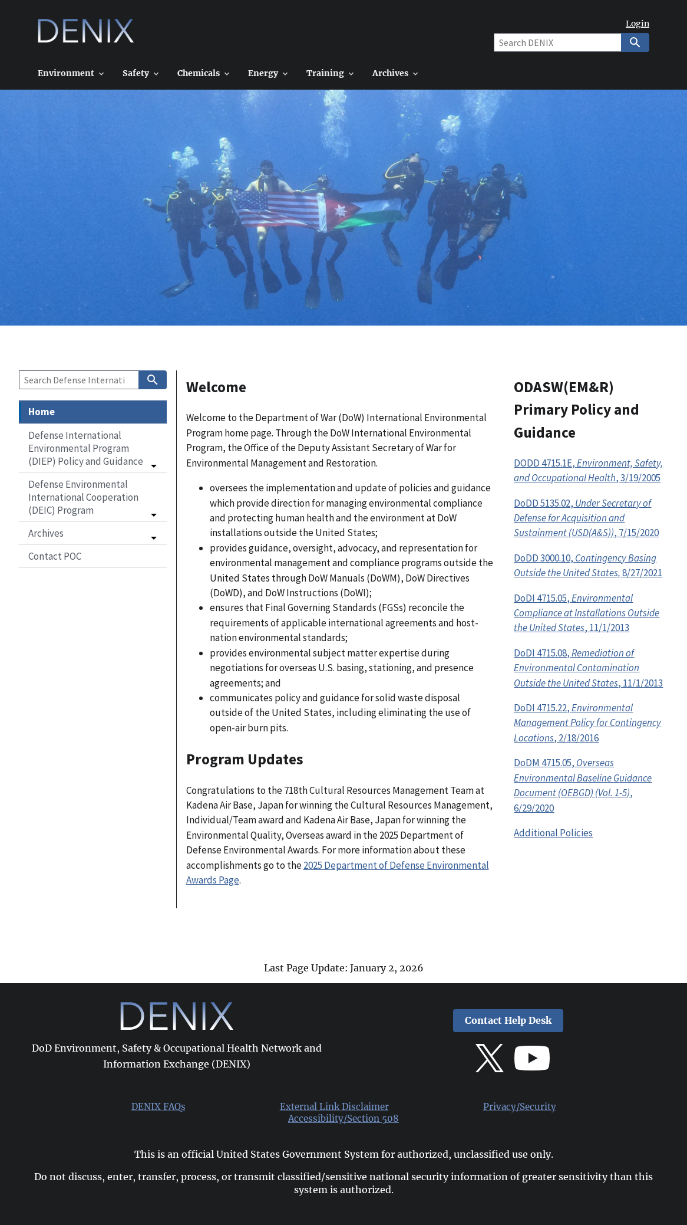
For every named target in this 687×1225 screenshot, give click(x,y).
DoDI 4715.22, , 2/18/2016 (587, 722)
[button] (93, 448)
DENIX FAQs (158, 1107)
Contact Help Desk (508, 1020)
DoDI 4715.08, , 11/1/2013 (588, 667)
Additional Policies (553, 832)
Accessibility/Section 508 (343, 1119)
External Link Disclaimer (334, 1107)
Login (637, 24)
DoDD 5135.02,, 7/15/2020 (586, 518)
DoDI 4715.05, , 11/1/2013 (586, 613)
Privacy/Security (519, 1107)
